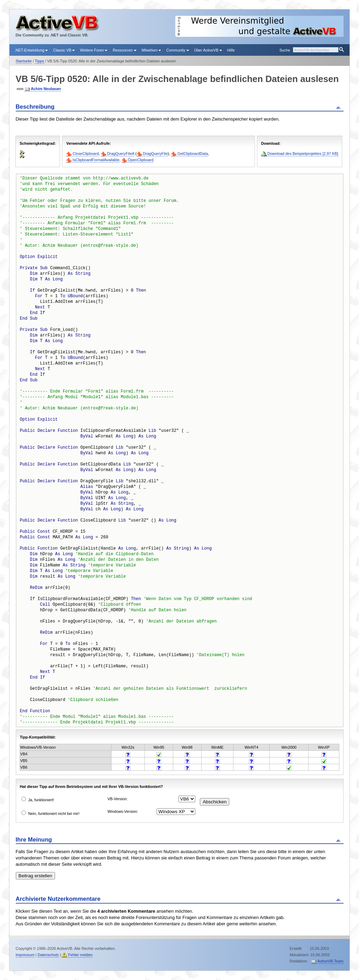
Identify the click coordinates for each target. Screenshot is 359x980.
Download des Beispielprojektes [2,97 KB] (302, 153)
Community (177, 50)
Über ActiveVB (208, 50)
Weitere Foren (93, 50)
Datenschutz (48, 955)
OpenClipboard (141, 160)
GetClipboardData (192, 153)
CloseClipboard (86, 153)
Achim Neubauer (46, 89)
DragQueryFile (155, 153)
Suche (284, 50)
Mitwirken (151, 50)
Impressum (25, 955)
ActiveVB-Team (330, 961)
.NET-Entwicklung (31, 50)
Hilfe (231, 50)
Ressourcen (124, 50)
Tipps (39, 61)
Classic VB (64, 50)
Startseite (24, 61)
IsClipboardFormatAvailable (96, 160)
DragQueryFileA (120, 153)
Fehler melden (80, 955)
